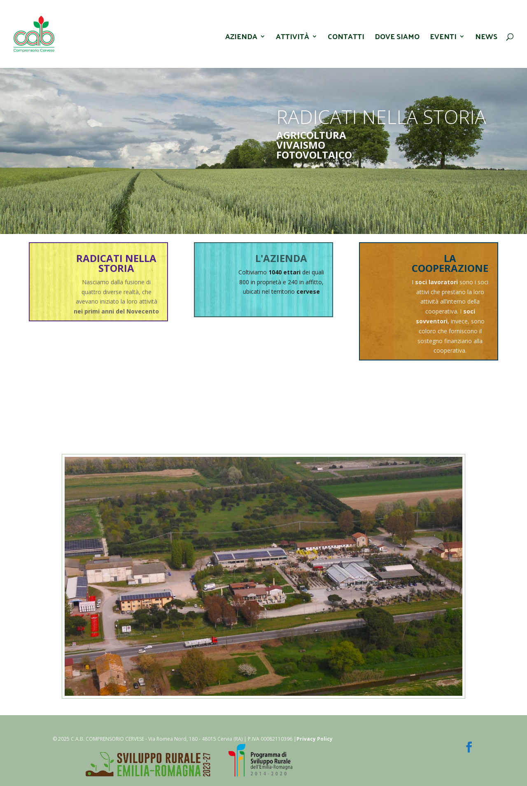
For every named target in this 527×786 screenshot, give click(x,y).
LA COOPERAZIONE (450, 263)
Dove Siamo (397, 38)
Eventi (443, 38)
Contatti (346, 38)
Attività (292, 38)
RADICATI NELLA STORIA (116, 263)
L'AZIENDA (281, 258)
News (486, 38)
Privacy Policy (314, 738)
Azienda (241, 38)
